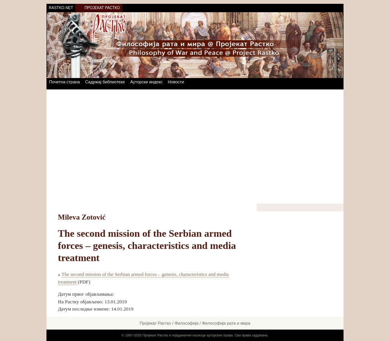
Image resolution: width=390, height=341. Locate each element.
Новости (176, 82)
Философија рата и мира (226, 323)
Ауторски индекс (146, 82)
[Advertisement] (195, 146)
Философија (186, 323)
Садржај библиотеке (105, 82)
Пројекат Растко (155, 323)
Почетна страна (64, 82)
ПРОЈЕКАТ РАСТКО (102, 8)
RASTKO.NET (61, 8)
